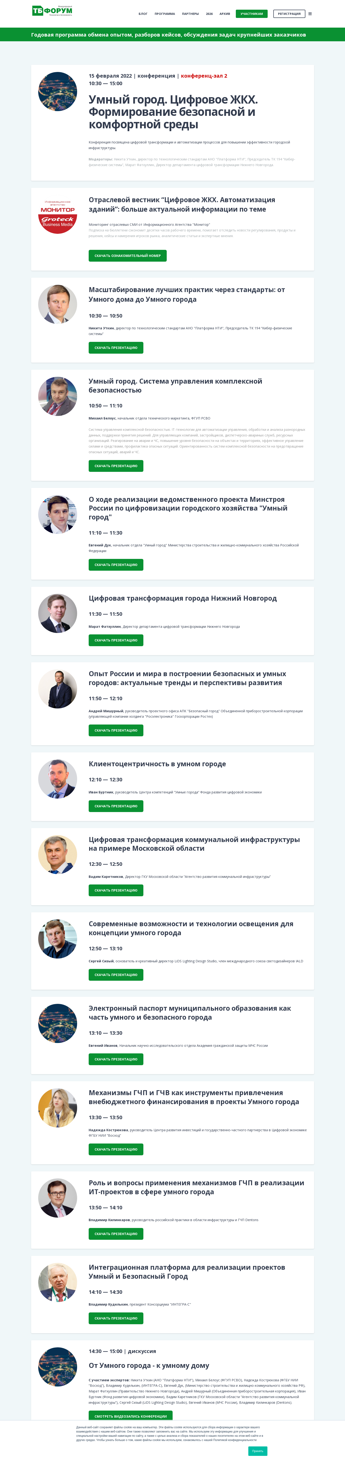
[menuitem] (143, 13)
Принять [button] (257, 1451)
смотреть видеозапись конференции (131, 1416)
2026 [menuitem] (209, 14)
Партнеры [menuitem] (190, 14)
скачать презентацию (116, 347)
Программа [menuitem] (165, 14)
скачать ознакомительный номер (128, 255)
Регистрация (289, 14)
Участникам (252, 14)
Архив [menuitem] (225, 14)
